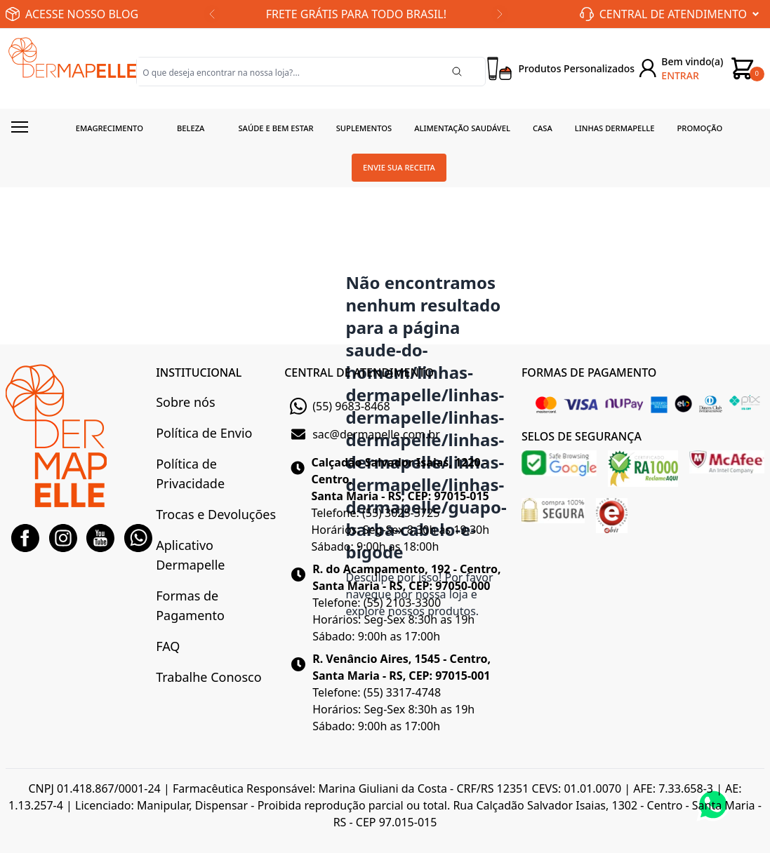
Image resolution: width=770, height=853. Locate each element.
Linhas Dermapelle (615, 128)
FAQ (168, 646)
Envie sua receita (399, 167)
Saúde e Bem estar (275, 128)
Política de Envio (204, 432)
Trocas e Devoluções (216, 514)
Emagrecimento (109, 128)
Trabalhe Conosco (208, 677)
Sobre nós (185, 402)
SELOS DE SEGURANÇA (582, 436)
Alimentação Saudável (462, 128)
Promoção (700, 128)
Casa (542, 128)
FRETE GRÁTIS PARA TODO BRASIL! (356, 14)
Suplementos (364, 128)
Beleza (191, 128)
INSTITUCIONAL (198, 372)
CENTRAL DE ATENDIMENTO (359, 372)
